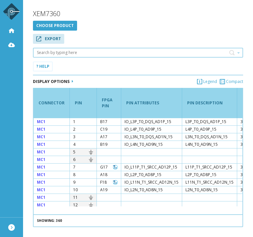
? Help (42, 66)
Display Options (53, 81)
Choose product (55, 25)
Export (48, 38)
